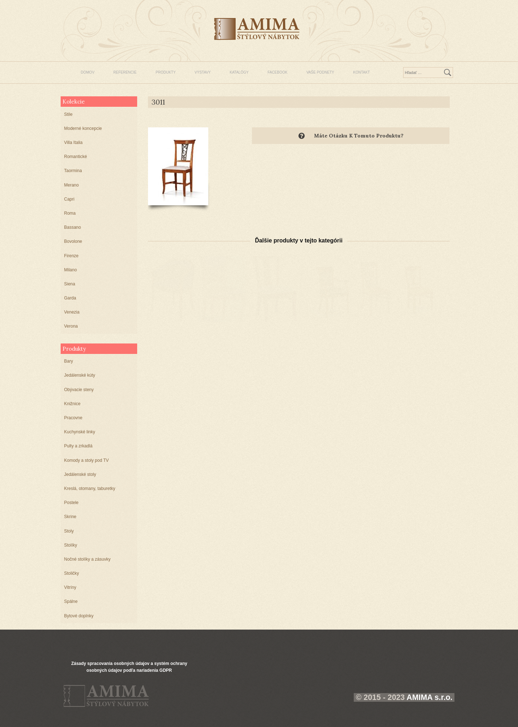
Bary (68, 361)
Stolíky (70, 545)
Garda (70, 298)
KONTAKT (361, 72)
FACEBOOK (277, 72)
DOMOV (88, 72)
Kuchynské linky (79, 431)
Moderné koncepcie (83, 128)
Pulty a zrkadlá (78, 445)
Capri (69, 199)
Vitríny (70, 587)
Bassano (72, 227)
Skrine (70, 516)
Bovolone (73, 241)
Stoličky (71, 573)
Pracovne (73, 417)
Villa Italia (73, 142)
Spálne (71, 601)
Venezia (72, 312)
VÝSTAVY (203, 72)
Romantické (75, 156)
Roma (70, 213)
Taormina (73, 170)
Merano (71, 185)
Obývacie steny (79, 389)
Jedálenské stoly (80, 474)
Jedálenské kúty (79, 375)
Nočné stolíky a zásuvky (87, 559)
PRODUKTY (166, 72)
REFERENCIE (124, 72)
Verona (71, 326)
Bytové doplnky (78, 615)
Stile (68, 114)
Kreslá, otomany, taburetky (90, 488)
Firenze (71, 255)
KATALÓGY (239, 72)
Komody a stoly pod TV (86, 460)
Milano (70, 269)
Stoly (69, 531)
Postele (71, 502)
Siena (69, 283)
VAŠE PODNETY (320, 72)
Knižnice (72, 403)
